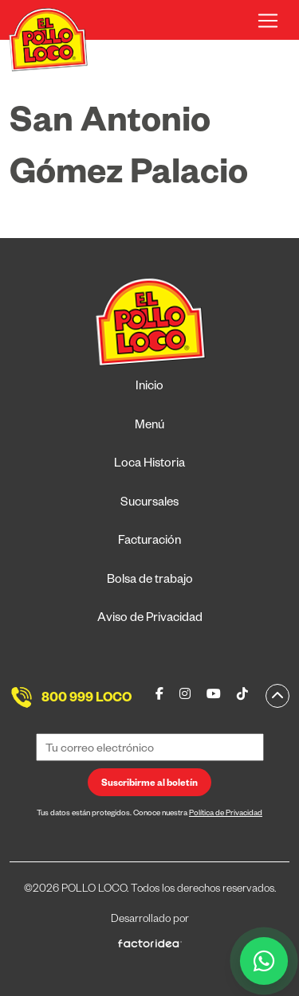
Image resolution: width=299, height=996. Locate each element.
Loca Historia (149, 464)
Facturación (149, 542)
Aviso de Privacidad (150, 619)
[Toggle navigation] (267, 21)
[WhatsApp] (264, 961)
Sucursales (149, 503)
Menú (149, 426)
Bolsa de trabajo (150, 581)
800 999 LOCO (86, 700)
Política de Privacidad (225, 814)
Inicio (149, 387)
